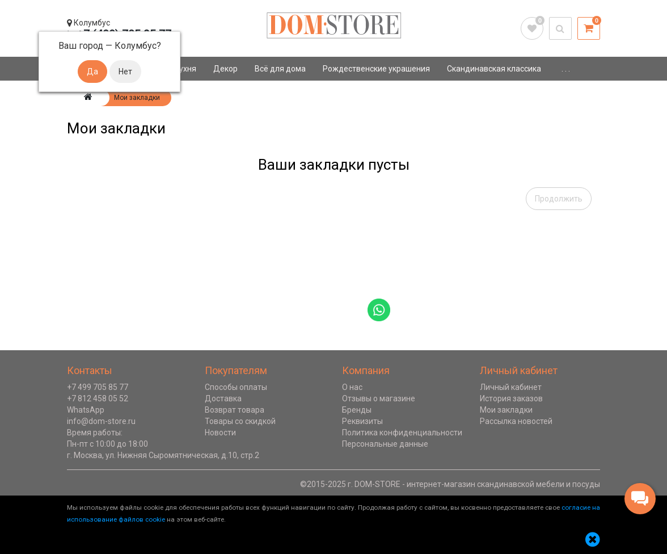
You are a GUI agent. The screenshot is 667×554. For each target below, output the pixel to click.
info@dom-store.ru (101, 421)
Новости (220, 432)
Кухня (185, 68)
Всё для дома (280, 68)
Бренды (357, 409)
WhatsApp (85, 409)
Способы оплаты (236, 387)
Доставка (223, 398)
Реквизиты (362, 421)
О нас (352, 387)
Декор (225, 68)
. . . (565, 68)
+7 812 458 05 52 (97, 398)
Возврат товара (234, 409)
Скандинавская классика (494, 68)
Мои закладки (506, 409)
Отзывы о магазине (378, 398)
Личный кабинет (511, 387)
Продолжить (558, 198)
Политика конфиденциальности (402, 432)
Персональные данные (385, 443)
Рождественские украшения (376, 68)
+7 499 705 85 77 (97, 387)
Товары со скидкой (240, 421)
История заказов (511, 398)
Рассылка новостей (516, 421)
